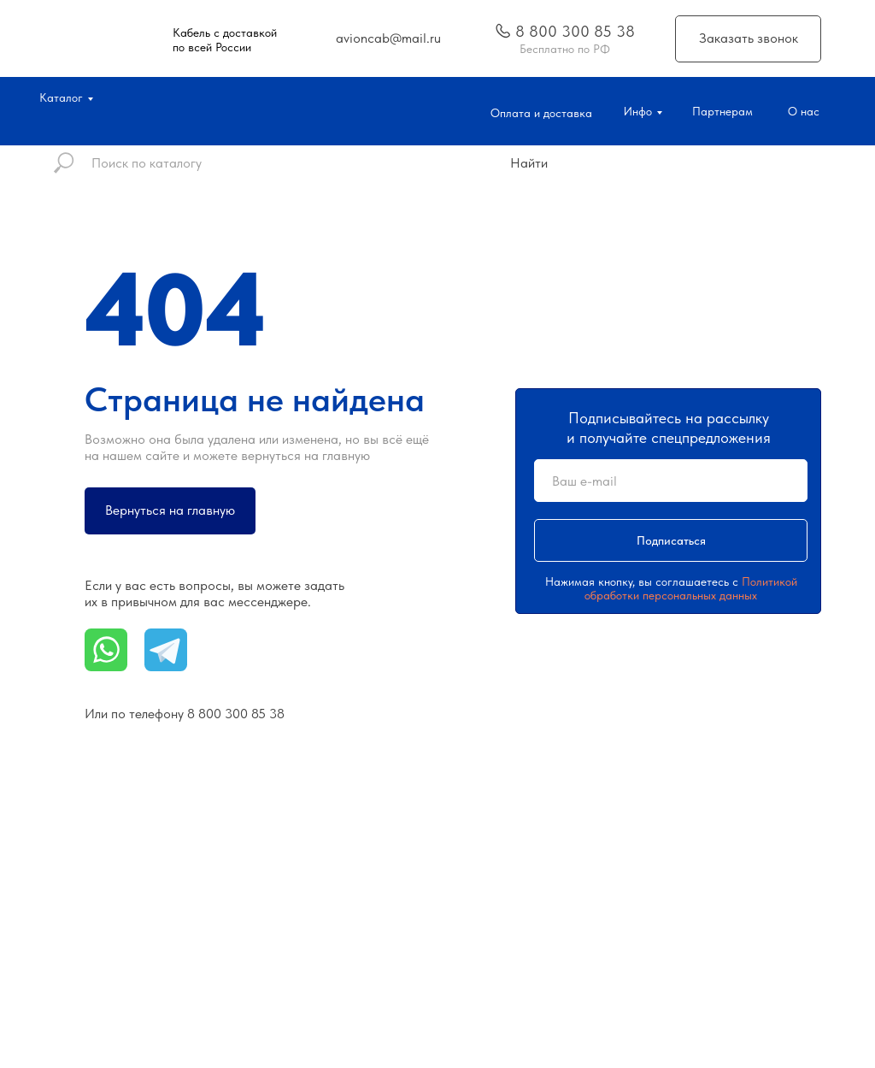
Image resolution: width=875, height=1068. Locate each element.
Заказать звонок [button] (748, 38)
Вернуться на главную (170, 510)
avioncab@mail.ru (388, 38)
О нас (803, 111)
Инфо (638, 111)
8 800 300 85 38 (575, 31)
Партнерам (722, 111)
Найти (529, 163)
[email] (670, 480)
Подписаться (671, 540)
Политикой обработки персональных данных (690, 588)
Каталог (61, 97)
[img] (503, 31)
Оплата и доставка (541, 113)
